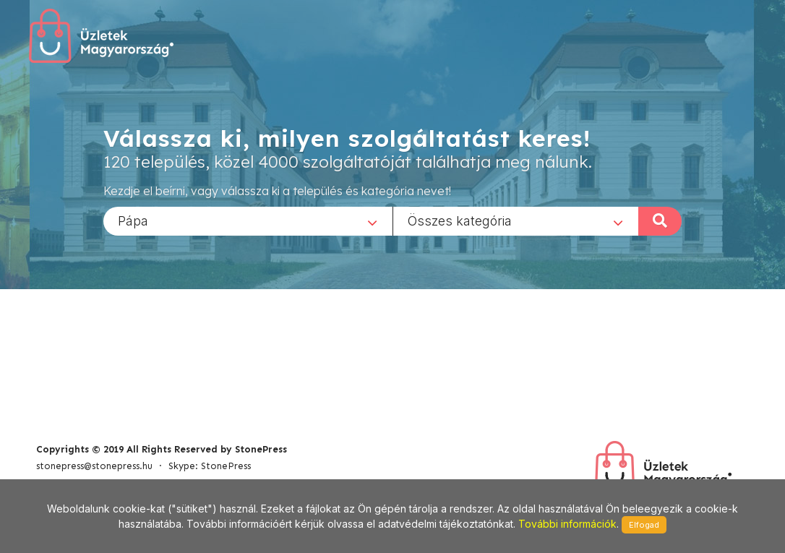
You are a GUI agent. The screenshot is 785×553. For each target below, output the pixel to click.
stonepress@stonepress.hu (94, 465)
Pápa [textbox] (133, 220)
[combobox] (247, 220)
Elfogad (644, 525)
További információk (567, 524)
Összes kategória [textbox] (460, 220)
